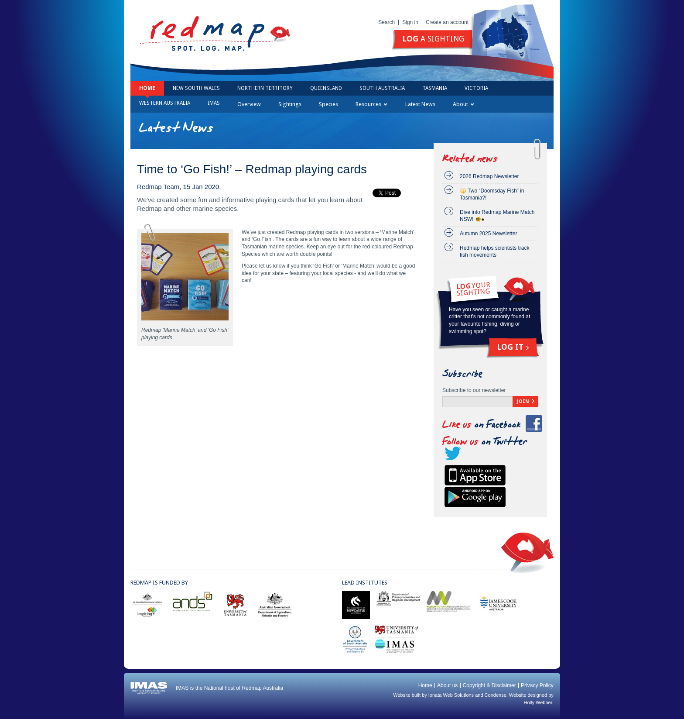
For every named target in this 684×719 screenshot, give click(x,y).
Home (147, 88)
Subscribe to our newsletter (474, 390)
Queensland (326, 88)
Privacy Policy (537, 685)
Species (328, 104)
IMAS (214, 103)
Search (386, 22)
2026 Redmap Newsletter (489, 176)
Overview (249, 104)
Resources (371, 104)
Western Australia (164, 103)
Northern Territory (265, 88)
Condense (495, 695)
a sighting (433, 38)
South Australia (382, 88)
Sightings (289, 104)
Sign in (410, 22)
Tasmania (434, 88)
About (463, 104)
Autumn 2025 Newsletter (488, 233)
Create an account (447, 22)
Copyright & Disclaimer (489, 685)
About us (447, 685)
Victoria (476, 88)
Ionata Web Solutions (451, 695)
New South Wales (196, 88)
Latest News (420, 104)
